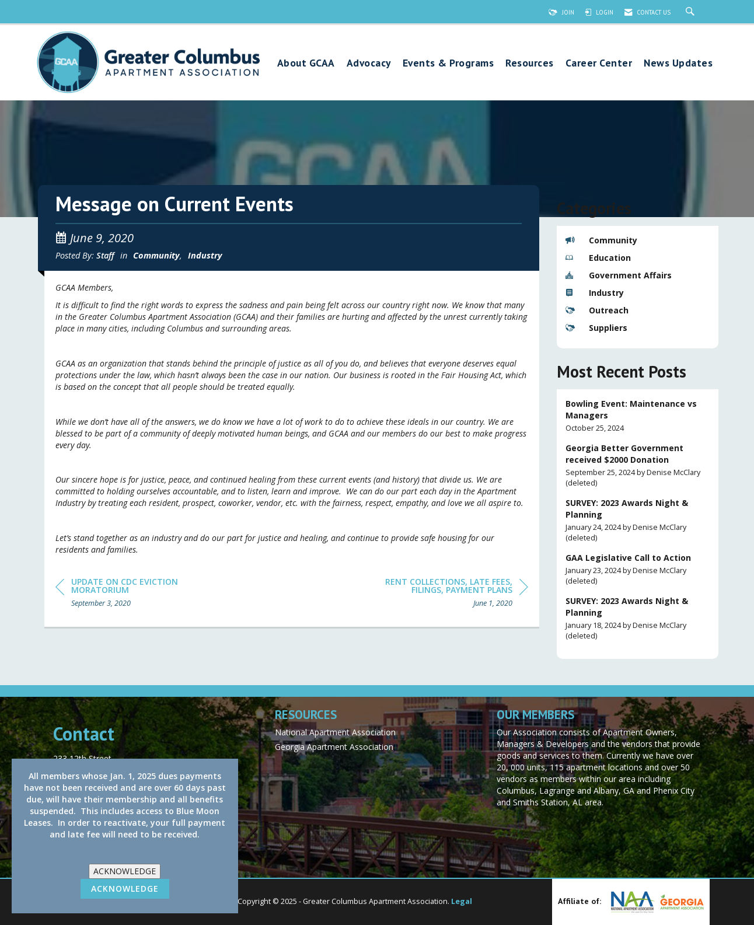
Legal (461, 901)
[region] (440, 594)
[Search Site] (691, 12)
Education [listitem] (598, 257)
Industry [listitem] (595, 292)
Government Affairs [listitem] (619, 275)
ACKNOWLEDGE (124, 871)
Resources (529, 63)
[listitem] (638, 416)
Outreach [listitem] (597, 310)
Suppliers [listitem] (596, 327)
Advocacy (369, 63)
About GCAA (306, 63)
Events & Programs (448, 63)
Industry (205, 255)
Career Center (599, 63)
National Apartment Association (335, 732)
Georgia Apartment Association (334, 746)
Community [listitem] (601, 240)
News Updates (678, 63)
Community (156, 255)
